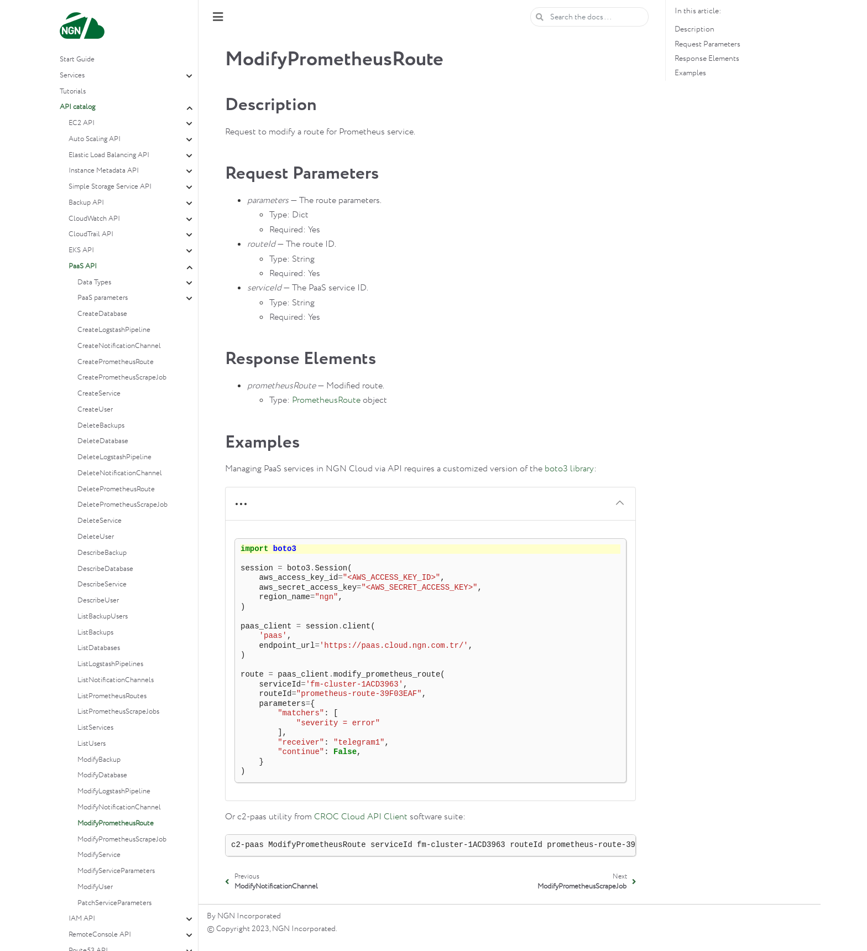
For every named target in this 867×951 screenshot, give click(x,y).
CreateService (99, 393)
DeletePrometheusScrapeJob (122, 505)
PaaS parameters (102, 298)
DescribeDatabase (105, 569)
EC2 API (82, 123)
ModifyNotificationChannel (119, 807)
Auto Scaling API (95, 139)
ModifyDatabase (102, 775)
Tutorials (73, 91)
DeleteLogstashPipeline (114, 457)
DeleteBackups (100, 425)
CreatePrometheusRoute (115, 362)
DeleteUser (95, 537)
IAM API (82, 918)
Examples (690, 73)
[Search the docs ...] (589, 17)
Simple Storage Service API (110, 186)
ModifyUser (95, 887)
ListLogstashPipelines (110, 664)
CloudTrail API (91, 234)
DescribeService (102, 584)
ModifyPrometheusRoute (115, 823)
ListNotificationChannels (115, 680)
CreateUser (95, 409)
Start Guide (77, 59)
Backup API (86, 203)
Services (72, 75)
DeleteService (99, 521)
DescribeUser (98, 600)
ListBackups (95, 632)
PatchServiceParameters (114, 903)
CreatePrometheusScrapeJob (121, 377)
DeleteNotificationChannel (119, 473)
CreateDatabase (102, 314)
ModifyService (99, 855)
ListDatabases (98, 648)
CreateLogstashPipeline (113, 330)
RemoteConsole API (100, 934)
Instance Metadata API (104, 170)
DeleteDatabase (102, 441)
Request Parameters (707, 44)
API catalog (77, 107)
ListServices (95, 728)
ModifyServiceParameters (116, 871)
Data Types (94, 282)
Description (694, 29)
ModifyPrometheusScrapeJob (121, 839)
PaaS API (83, 266)
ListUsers (91, 744)
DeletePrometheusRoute (116, 489)
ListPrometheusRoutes (112, 696)
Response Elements (707, 58)
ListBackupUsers (102, 616)
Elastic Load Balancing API (109, 155)
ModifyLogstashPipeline (113, 791)
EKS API (81, 250)
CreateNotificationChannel (119, 346)
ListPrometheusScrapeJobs (118, 711)
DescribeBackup (102, 553)
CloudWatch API (94, 219)
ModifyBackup (99, 760)
